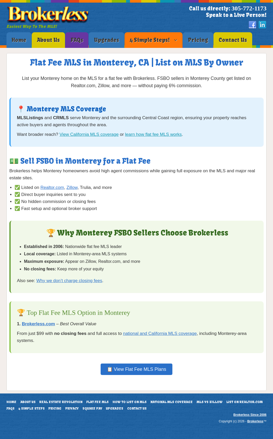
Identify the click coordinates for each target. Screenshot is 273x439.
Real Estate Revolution (60, 402)
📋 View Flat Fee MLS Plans (136, 369)
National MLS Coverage (171, 402)
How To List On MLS (130, 402)
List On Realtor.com (244, 402)
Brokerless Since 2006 (249, 415)
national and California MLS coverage (160, 333)
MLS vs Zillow (210, 402)
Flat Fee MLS (97, 402)
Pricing (54, 408)
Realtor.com (52, 187)
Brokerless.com (38, 323)
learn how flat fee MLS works (153, 134)
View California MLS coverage (89, 134)
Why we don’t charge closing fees (69, 280)
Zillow (72, 187)
